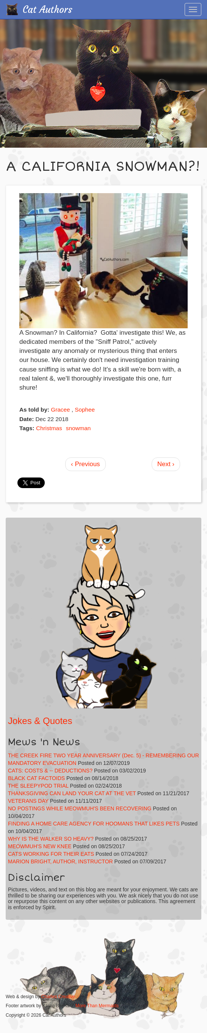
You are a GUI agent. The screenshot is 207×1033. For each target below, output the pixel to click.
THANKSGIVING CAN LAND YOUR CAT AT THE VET (72, 793)
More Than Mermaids (97, 1005)
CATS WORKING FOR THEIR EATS (51, 854)
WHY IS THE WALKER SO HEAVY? (51, 839)
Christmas (49, 428)
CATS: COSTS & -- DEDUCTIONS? (50, 771)
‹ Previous (85, 464)
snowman (78, 428)
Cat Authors (47, 10)
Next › (165, 464)
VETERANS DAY (28, 801)
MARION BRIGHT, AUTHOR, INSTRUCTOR (60, 861)
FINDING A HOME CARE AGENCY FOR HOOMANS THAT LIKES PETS (94, 824)
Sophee (85, 409)
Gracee (60, 409)
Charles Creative (58, 996)
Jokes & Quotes (40, 721)
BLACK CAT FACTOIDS (36, 778)
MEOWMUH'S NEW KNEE (40, 846)
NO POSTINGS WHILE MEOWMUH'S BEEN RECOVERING (79, 808)
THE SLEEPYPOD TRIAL (38, 786)
